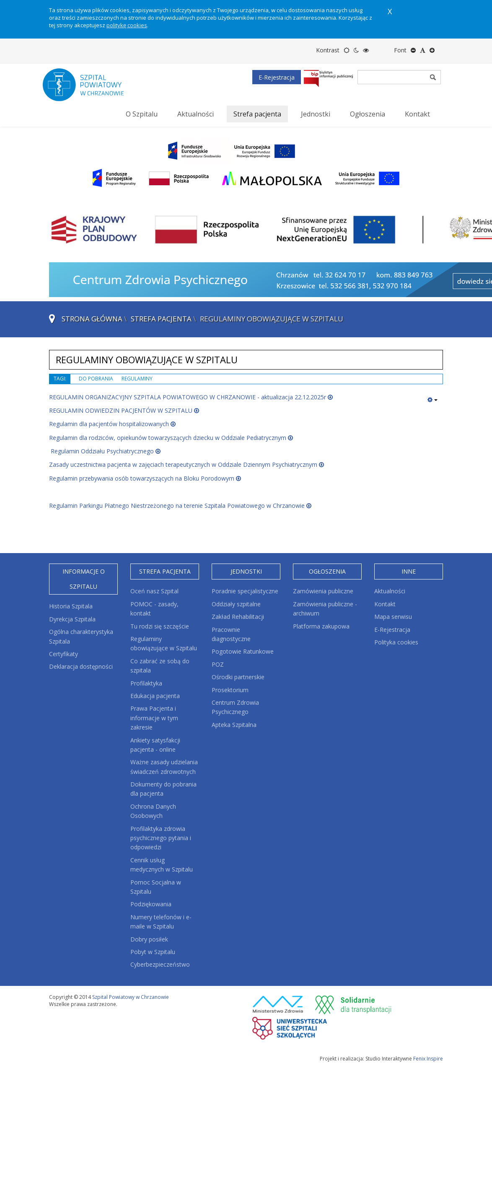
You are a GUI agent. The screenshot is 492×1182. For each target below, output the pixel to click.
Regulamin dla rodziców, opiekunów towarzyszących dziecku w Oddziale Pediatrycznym (171, 438)
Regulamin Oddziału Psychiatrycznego (105, 451)
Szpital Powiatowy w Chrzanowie (130, 997)
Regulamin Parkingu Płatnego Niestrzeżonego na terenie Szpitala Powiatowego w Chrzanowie (180, 506)
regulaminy (137, 378)
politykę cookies (126, 25)
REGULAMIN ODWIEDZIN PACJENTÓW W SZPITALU (124, 410)
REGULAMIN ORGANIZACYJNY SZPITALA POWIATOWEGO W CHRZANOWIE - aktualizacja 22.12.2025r (191, 397)
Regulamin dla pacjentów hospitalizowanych (112, 424)
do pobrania (96, 378)
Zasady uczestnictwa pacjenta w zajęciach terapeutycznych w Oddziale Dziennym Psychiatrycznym (186, 464)
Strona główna (92, 318)
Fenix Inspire (428, 1058)
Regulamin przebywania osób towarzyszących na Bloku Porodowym (145, 478)
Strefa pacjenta (161, 318)
